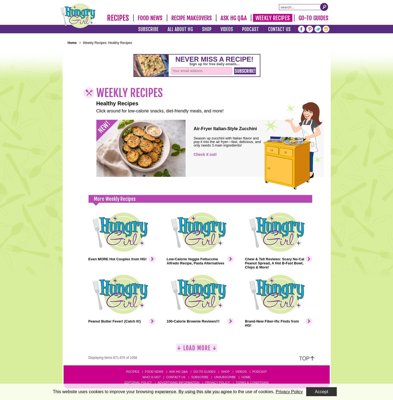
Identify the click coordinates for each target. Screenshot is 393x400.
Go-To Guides (313, 18)
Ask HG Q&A (234, 18)
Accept (321, 391)
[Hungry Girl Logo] (78, 16)
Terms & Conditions (252, 382)
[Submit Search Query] (324, 7)
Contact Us (279, 29)
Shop (207, 29)
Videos (227, 29)
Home (246, 377)
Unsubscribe (225, 377)
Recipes (118, 18)
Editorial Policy (138, 382)
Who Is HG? (151, 377)
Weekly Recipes (272, 18)
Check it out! (205, 154)
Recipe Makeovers (191, 18)
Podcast (250, 29)
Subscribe (148, 29)
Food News (150, 18)
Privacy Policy (217, 382)
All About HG (180, 29)
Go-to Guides (204, 371)
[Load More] (196, 350)
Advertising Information (178, 382)
